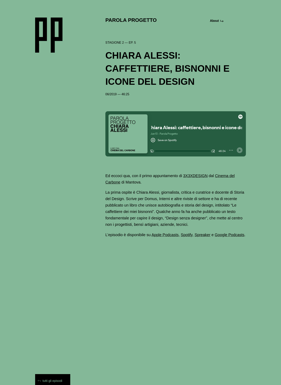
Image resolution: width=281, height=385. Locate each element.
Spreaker (202, 235)
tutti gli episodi (50, 380)
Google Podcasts (229, 235)
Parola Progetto (131, 20)
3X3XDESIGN (195, 176)
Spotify (186, 235)
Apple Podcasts (165, 235)
